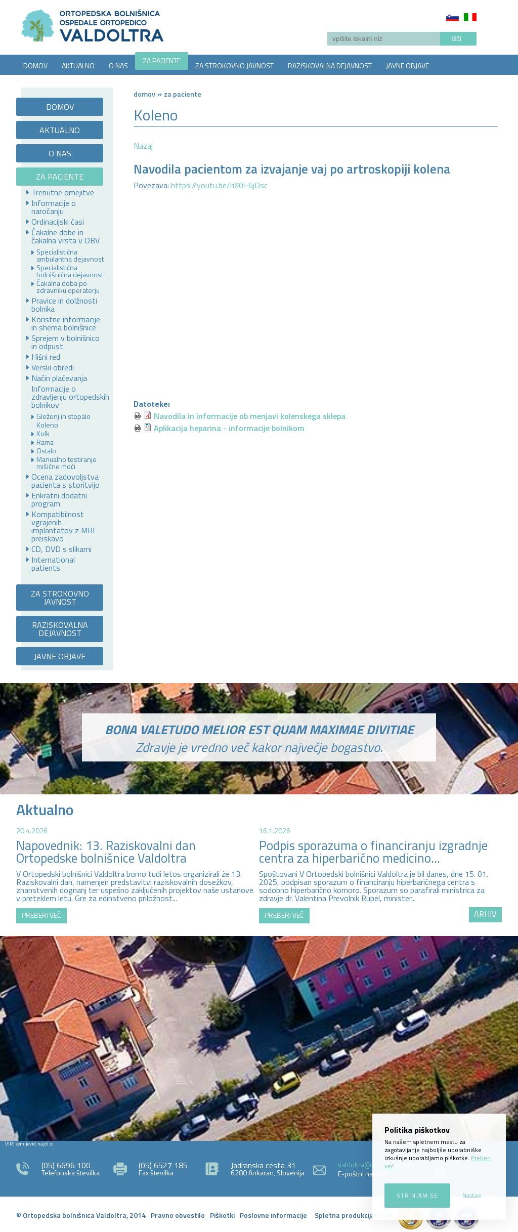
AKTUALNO (78, 65)
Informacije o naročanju (53, 207)
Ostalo (46, 450)
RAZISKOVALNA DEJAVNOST (330, 65)
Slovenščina (452, 17)
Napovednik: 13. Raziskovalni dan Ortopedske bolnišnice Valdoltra (106, 852)
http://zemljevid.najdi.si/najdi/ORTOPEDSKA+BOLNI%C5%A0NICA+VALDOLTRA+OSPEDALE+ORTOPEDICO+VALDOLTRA (259, 1037)
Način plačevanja (59, 378)
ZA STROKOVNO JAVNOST (234, 65)
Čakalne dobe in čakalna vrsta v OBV (65, 236)
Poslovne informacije (273, 1215)
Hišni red (45, 357)
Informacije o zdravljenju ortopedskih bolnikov (70, 397)
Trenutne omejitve (62, 192)
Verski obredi (52, 367)
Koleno (47, 425)
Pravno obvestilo (178, 1215)
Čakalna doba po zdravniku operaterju (68, 287)
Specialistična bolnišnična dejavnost (69, 271)
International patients (53, 564)
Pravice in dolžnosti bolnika (64, 304)
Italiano (470, 17)
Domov (144, 94)
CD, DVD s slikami (61, 549)
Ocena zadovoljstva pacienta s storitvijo (65, 481)
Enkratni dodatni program (59, 499)
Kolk (43, 433)
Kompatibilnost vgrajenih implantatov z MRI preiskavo (63, 526)
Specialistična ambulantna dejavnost (70, 255)
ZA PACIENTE (162, 60)
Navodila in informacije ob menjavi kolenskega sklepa (250, 416)
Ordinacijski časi (57, 222)
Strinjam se (417, 1195)
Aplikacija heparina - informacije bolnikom (229, 428)
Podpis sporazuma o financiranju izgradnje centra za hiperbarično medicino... (373, 852)
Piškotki (222, 1215)
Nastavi (472, 1195)
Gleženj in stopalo (63, 416)
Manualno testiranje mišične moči (66, 463)
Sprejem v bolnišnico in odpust (65, 342)
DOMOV (35, 65)
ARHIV (485, 914)
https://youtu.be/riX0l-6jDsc (220, 185)
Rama (45, 442)
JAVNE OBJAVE (407, 65)
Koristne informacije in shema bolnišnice (65, 323)
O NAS (118, 65)
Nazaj (143, 146)
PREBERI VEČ (41, 915)
